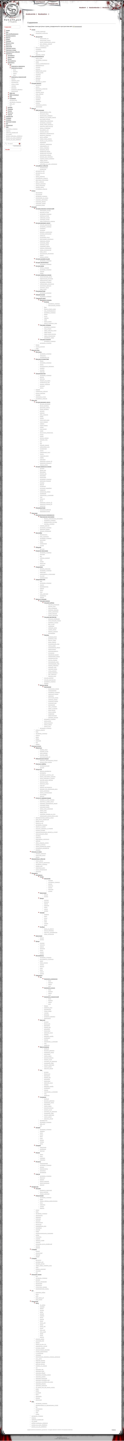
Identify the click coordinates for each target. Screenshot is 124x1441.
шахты (42, 255)
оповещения (43, 543)
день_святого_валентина (43, 862)
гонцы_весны (39, 860)
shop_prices (39, 1299)
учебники (42, 1158)
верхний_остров (44, 212)
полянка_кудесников (45, 234)
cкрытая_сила (52, 676)
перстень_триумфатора (50, 932)
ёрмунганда (14, 91)
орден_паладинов (53, 611)
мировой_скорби (48, 1036)
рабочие (38, 841)
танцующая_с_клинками (46, 495)
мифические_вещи (41, 71)
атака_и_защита (40, 730)
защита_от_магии (40, 826)
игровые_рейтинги (41, 853)
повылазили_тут (44, 146)
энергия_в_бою (44, 45)
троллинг (38, 1271)
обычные (42, 1177)
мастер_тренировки (41, 1281)
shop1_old (42, 1323)
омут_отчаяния (52, 706)
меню (37, 737)
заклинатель (39, 1215)
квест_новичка (40, 182)
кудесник (38, 1219)
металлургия (39, 1222)
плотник (38, 1229)
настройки (43, 540)
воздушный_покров (53, 689)
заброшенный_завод (45, 280)
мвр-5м (42, 484)
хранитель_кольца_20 (46, 504)
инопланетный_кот (45, 757)
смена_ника (43, 810)
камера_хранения (41, 1269)
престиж (42, 371)
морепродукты (44, 1169)
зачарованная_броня (54, 647)
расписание (39, 1283)
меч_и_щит (51, 624)
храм (45, 319)
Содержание (32, 23)
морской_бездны (48, 1057)
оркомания (43, 142)
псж (37, 742)
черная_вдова (44, 465)
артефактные (13, 100)
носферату (43, 486)
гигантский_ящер (44, 420)
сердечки (38, 97)
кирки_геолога (44, 962)
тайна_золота (43, 160)
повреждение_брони (54, 656)
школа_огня (47, 726)
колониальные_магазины (47, 366)
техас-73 (42, 499)
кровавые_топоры (53, 622)
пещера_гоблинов (45, 384)
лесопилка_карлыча (45, 285)
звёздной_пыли (48, 1032)
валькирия (43, 475)
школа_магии (47, 321)
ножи (45, 921)
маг (41, 556)
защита (42, 585)
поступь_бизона (52, 660)
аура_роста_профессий (42, 819)
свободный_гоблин (45, 491)
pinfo (37, 1296)
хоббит (42, 457)
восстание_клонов (45, 119)
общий (37, 1256)
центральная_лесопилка (47, 253)
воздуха (15, 71)
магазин (38, 69)
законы (38, 1342)
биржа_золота (40, 821)
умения (42, 597)
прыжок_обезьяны (53, 665)
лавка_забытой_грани (50, 330)
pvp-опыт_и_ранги (41, 81)
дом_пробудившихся (50, 311)
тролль (42, 454)
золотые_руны (44, 782)
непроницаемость (53, 651)
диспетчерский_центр (46, 276)
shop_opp (42, 1330)
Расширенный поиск (17, 145)
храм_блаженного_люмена (47, 221)
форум (37, 857)
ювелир (38, 1247)
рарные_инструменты (46, 787)
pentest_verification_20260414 (14, 136)
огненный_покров (53, 701)
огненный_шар (52, 703)
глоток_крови (52, 645)
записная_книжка (44, 529)
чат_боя (42, 549)
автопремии (39, 192)
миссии (42, 377)
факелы (42, 1208)
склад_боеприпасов (41, 869)
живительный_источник (46, 278)
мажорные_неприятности (47, 133)
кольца (50, 884)
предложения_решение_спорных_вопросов (48, 1357)
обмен (37, 739)
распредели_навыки (45, 155)
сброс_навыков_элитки (42, 843)
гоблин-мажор (44, 425)
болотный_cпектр (45, 407)
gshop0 (42, 1314)
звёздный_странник (45, 481)
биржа (37, 345)
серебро (38, 99)
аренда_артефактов (45, 771)
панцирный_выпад (53, 654)
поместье (42, 235)
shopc (41, 1335)
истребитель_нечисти (42, 178)
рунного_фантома (49, 1065)
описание (38, 740)
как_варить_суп (44, 130)
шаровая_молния (53, 717)
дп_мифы (42, 1305)
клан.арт (42, 785)
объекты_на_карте (45, 380)
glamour (42, 796)
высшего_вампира (49, 1050)
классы (38, 735)
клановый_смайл (44, 807)
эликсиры (42, 1160)
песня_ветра (51, 710)
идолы (41, 364)
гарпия (42, 418)
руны (41, 1156)
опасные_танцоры (53, 610)
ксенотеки (38, 90)
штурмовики (51, 633)
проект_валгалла (53, 615)
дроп (37, 1267)
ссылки (42, 545)
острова (42, 370)
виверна (42, 413)
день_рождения (44, 536)
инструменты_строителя (46, 959)
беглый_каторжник (45, 404)
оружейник (39, 1228)
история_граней (40, 1348)
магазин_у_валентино (46, 232)
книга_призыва (44, 1192)
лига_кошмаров (52, 608)
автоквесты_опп (40, 173)
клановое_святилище (42, 199)
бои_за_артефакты (41, 47)
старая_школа (52, 629)
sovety (37, 1410)
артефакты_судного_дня (47, 774)
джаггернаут (43, 429)
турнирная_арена (45, 246)
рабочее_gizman (40, 1364)
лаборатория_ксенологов (47, 284)
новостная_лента (40, 855)
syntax (37, 1414)
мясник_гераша (44, 438)
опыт (41, 592)
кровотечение (52, 649)
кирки (41, 961)
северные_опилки (45, 241)
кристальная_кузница (54, 305)
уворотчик (42, 563)
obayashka (38, 1396)
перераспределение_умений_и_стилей (46, 832)
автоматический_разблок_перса (45, 817)
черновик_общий (40, 1373)
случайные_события (41, 189)
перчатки (50, 889)
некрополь (43, 355)
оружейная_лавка (49, 337)
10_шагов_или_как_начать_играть (45, 1387)
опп (11, 105)
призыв (46, 1040)
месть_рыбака (44, 137)
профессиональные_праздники (44, 1233)
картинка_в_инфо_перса (47, 801)
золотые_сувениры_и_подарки (44, 828)
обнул (41, 590)
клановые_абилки (41, 201)
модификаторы (44, 586)
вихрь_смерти (52, 642)
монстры (42, 379)
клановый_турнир (40, 203)
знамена (46, 914)
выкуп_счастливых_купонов (47, 776)
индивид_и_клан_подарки (47, 800)
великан (42, 411)
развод (37, 744)
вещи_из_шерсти (49, 929)
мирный (38, 1255)
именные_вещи (44, 783)
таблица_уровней (45, 558)
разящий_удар (52, 667)
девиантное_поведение (46, 121)
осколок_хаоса (40, 92)
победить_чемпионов (46, 144)
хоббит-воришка (44, 162)
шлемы (50, 891)
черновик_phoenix (41, 1383)
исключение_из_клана (42, 198)
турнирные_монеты (41, 104)
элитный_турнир (40, 54)
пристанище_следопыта (46, 239)
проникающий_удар (53, 663)
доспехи (50, 880)
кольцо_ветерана (49, 930)
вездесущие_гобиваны (46, 115)
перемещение (44, 167)
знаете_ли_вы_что (41, 1344)
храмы (42, 273)
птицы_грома (15, 84)
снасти (42, 971)
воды (14, 69)
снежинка (38, 101)
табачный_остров (45, 217)
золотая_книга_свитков (46, 780)
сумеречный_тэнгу (45, 452)
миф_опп (12, 104)
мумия (41, 436)
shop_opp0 (43, 1332)
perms (41, 1317)
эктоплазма (39, 106)
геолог (37, 1210)
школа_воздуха (48, 722)
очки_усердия (39, 94)
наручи (46, 903)
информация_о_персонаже (47, 574)
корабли (42, 368)
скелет (42, 450)
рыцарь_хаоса (40, 187)
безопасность (43, 534)
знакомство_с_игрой (41, 1346)
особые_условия (40, 830)
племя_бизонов (52, 613)
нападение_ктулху (41, 396)
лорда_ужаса (47, 1056)
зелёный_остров (44, 216)
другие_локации (44, 267)
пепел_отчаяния (52, 708)
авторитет (38, 85)
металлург (38, 1224)
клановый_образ (44, 805)
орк (41, 443)
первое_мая (39, 866)
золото (37, 87)
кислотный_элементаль (46, 432)
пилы (41, 970)
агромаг (38, 389)
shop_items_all (40, 1297)
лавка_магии (47, 332)
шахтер (38, 1246)
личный (42, 767)
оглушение (51, 653)
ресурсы (42, 386)
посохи (42, 1140)
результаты (39, 1285)
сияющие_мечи (52, 628)
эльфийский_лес (44, 357)
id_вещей (38, 1392)
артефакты (43, 773)
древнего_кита (15, 80)
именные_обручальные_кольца (48, 760)
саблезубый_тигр (44, 447)
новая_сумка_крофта (46, 139)
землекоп (38, 1217)
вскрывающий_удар (53, 644)
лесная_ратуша (44, 131)
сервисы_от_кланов (41, 1366)
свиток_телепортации (46, 792)
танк (41, 559)
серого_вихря (48, 1066)
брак (37, 731)
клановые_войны (40, 1292)
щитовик (42, 565)
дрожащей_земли (49, 1052)
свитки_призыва (44, 1181)
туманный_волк (44, 456)
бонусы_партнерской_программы (53, 518)
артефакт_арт (39, 1262)
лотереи (38, 395)
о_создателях (39, 1353)
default (41, 1308)
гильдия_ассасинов (53, 604)
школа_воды (47, 721)
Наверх (114, 1429)
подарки (42, 1306)
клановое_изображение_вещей (48, 803)
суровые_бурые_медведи (47, 158)
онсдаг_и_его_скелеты (46, 140)
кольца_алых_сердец (46, 762)
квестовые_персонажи (42, 180)
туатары (13, 86)
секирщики (51, 626)
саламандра (43, 448)
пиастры (38, 96)
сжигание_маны (52, 669)
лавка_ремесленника (50, 334)
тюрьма (42, 271)
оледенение (51, 705)
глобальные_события (42, 391)
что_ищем (9, 134)
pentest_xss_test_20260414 (13, 139)
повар (37, 1231)
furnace (42, 1310)
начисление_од (44, 38)
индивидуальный (44, 766)
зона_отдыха (47, 328)
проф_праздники (40, 185)
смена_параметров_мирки (43, 846)
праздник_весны (44, 149)
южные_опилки (44, 257)
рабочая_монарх (40, 1360)
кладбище (42, 228)
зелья (41, 1154)
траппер (38, 1242)
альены (38, 174)
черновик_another (40, 1376)
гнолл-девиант (44, 422)
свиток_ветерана (44, 791)
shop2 (41, 1324)
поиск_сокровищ (44, 148)
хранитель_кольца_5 (45, 463)
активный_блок (52, 637)
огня (14, 75)
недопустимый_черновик (42, 1349)
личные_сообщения (45, 531)
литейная (42, 230)
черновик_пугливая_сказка (43, 1374)
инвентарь (43, 572)
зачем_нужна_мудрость (46, 124)
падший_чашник (44, 445)
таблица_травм (40, 1240)
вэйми (41, 416)
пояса (45, 907)
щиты (45, 925)
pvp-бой (38, 79)
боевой (38, 1251)
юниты (42, 388)
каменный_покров (53, 694)
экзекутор (42, 506)
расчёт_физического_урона (47, 42)
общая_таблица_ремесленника (48, 1201)
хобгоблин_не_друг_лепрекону (48, 164)
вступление (39, 194)
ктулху (41, 434)
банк (45, 307)
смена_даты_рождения (46, 808)
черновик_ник (39, 1369)
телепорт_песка (44, 244)
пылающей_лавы (49, 1063)
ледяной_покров (52, 699)
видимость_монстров (46, 1190)
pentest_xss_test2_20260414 (14, 138)
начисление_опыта (45, 40)
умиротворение (52, 715)
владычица (43, 477)
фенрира (13, 87)
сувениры (42, 1204)
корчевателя (14, 82)
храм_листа (43, 251)
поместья (38, 837)
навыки (42, 588)
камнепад (51, 696)
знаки (37, 62)
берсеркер (43, 472)
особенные (43, 1149)
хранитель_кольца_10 (46, 461)
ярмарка (38, 850)
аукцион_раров (40, 1339)
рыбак (37, 1235)
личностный (39, 1253)
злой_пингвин (44, 753)
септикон (38, 74)
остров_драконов (40, 31)
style (37, 1412)
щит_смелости (52, 674)
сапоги (46, 909)
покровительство (53, 658)
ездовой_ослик (44, 751)
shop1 (41, 1321)
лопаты (42, 964)
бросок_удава (52, 640)
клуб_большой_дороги (54, 620)
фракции (38, 78)
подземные (43, 1172)
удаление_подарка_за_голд (47, 814)
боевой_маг (43, 474)
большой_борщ (44, 113)
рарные (42, 1179)
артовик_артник (40, 1263)
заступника (47, 1054)
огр (41, 441)
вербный (46, 1048)
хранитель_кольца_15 (46, 502)
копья (45, 918)
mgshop (42, 1315)
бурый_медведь (44, 409)
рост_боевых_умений (46, 44)
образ (41, 542)
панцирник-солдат (45, 511)
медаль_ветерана (41, 183)
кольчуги (50, 885)
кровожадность (40, 65)
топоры (46, 923)
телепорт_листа (44, 287)
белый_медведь (44, 405)
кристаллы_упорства (41, 88)
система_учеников (49, 524)
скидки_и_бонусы (40, 844)
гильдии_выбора (48, 678)
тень (41, 497)
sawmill (42, 1319)
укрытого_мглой (48, 1068)
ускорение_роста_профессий (44, 1244)
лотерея (38, 67)
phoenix (38, 1398)
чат (36, 1367)
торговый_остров (44, 219)
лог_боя (42, 576)
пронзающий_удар (53, 662)
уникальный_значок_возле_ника (49, 816)
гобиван (42, 423)
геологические (44, 1163)
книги (45, 916)
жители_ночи (52, 606)
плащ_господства (49, 934)
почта (45, 316)
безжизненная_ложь (45, 112)
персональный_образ (42, 834)
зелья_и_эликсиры (45, 128)
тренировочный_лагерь (42, 1288)
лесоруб (38, 1220)
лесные (42, 1167)
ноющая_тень (44, 439)
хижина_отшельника (45, 248)
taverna (42, 1337)
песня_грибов (52, 712)
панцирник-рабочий (45, 509)
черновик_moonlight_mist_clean (44, 1382)
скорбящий (43, 493)
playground (39, 1400)
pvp (37, 1272)
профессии (43, 169)
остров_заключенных (42, 1351)
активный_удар (52, 638)
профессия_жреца (45, 151)
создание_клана (40, 205)
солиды (38, 103)
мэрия (46, 314)
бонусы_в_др (39, 823)
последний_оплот (45, 237)
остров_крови (39, 72)
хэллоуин (38, 871)
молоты (42, 966)
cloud (37, 1389)
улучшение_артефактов (42, 848)
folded (37, 1391)
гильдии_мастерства (45, 225)
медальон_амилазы (45, 135)
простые (42, 1151)
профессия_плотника (46, 153)
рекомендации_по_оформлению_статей (47, 1405)
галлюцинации (52, 690)
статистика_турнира (41, 1287)
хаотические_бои (40, 51)
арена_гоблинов (40, 176)
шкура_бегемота (52, 672)
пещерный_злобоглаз (42, 33)
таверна (46, 318)
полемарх (38, 49)
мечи (45, 920)
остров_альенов (40, 346)
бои (37, 1276)
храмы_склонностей (45, 250)
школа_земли (48, 724)
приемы (46, 683)
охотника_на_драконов (50, 1061)
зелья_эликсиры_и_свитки (47, 778)
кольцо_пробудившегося (42, 63)
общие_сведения (44, 1194)
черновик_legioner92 (41, 1378)
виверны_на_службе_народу (48, 117)
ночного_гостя (48, 1059)
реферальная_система (50, 522)
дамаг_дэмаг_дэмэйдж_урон (44, 1265)
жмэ (41, 581)
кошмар (42, 482)
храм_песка (43, 289)
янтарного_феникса (16, 89)
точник (42, 561)
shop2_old (42, 1326)
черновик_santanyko (41, 1385)
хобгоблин (43, 459)
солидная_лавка (44, 242)
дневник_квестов (44, 525)
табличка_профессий (12, 132)
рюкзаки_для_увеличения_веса (48, 789)
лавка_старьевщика (49, 336)
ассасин (42, 468)
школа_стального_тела (50, 323)
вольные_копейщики (54, 619)
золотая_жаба (44, 755)
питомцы (38, 835)
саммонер (42, 490)
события (38, 76)
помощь (8, 130)
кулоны (50, 887)
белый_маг (43, 470)
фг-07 (41, 500)
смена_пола (43, 812)
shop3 (41, 1328)
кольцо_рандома (40, 393)
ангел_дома (39, 58)
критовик (42, 554)
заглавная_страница (15, 102)
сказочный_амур (40, 868)
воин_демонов (44, 414)
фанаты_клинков (53, 631)
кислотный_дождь (53, 697)
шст (37, 53)
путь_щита (39, 1358)
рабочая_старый (40, 1362)
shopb (41, 1333)
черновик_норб (40, 1371)
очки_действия (44, 594)
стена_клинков (52, 671)
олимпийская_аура (41, 1226)
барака (13, 78)
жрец (37, 1211)
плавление (51, 714)
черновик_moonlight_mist (42, 1380)
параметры (43, 595)
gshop (41, 1312)
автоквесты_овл (40, 171)
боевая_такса (43, 749)
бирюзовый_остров (45, 210)
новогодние (43, 1147)
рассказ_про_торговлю (46, 156)
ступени (38, 1238)
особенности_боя (45, 382)
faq (36, 1407)
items (37, 1294)
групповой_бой (40, 1340)
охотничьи (43, 1170)
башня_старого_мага (50, 309)
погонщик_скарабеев (46, 488)
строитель (38, 1237)
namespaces (78, 26)
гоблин (42, 427)
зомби (41, 431)
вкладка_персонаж (45, 568)
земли (15, 73)
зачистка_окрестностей (46, 126)
